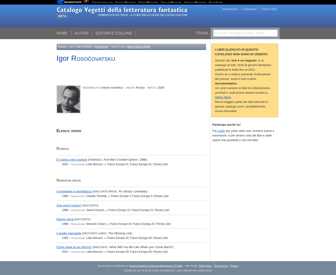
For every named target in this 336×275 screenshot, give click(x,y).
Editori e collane (114, 33)
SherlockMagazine (195, 2)
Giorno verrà (65, 219)
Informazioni (230, 9)
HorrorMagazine (148, 2)
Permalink (101, 46)
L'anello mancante (69, 233)
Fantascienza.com (102, 2)
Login (221, 131)
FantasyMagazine (125, 2)
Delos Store (223, 97)
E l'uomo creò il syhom (72, 159)
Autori (82, 33)
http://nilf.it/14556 (138, 46)
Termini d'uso (221, 265)
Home (62, 33)
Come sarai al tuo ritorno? (74, 247)
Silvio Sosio (205, 265)
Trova (202, 33)
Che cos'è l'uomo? (69, 205)
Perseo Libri (160, 164)
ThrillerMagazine (171, 2)
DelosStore (216, 2)
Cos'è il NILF (269, 9)
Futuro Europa (139, 164)
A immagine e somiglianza (74, 191)
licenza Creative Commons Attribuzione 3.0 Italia (155, 265)
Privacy (234, 265)
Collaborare (249, 9)
